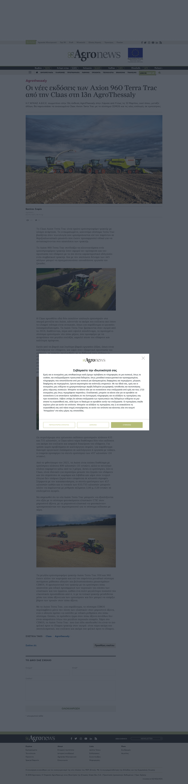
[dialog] (94, 392)
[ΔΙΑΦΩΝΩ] (144, 359)
